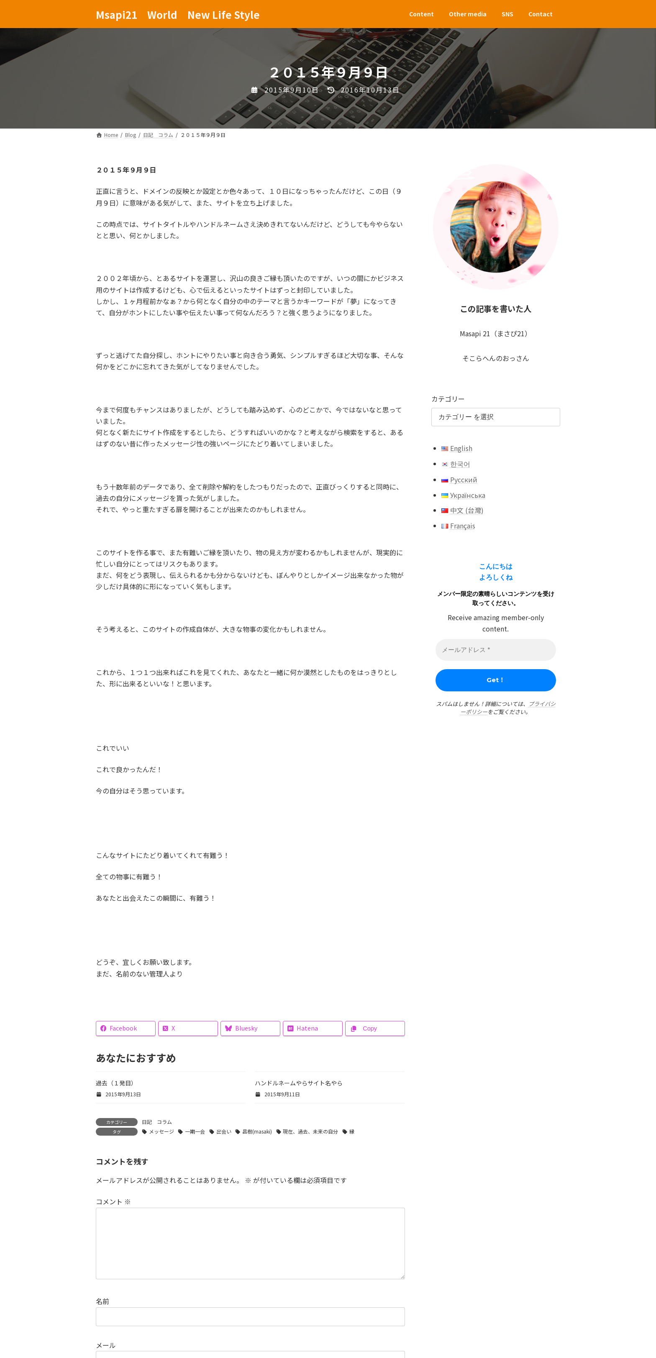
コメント (113, 1202)
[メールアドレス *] (496, 650)
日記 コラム (157, 1121)
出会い (223, 1131)
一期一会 (195, 1131)
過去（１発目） (116, 1083)
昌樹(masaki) (257, 1131)
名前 (102, 1315)
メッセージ (161, 1131)
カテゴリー (448, 399)
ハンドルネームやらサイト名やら (299, 1083)
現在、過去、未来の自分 (310, 1131)
